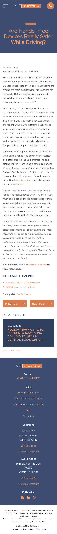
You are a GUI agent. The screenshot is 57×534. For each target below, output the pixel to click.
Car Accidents (24, 294)
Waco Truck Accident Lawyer (28, 404)
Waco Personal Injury (28, 392)
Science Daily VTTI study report (23, 282)
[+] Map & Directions (28, 451)
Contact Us (28, 416)
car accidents (16, 184)
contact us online (37, 264)
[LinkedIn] (28, 497)
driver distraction (22, 180)
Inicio (28, 410)
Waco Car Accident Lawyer (28, 398)
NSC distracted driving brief (20, 287)
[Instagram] (34, 497)
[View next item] (18, 351)
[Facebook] (22, 497)
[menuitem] (14, 529)
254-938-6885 (28, 378)
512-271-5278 (28, 478)
